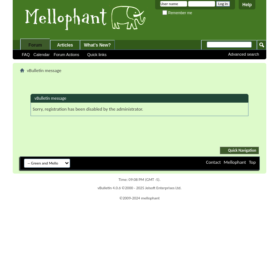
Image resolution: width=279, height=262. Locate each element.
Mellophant (235, 162)
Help (247, 4)
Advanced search (243, 54)
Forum (35, 45)
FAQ (26, 54)
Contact (213, 162)
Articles (65, 45)
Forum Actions (66, 54)
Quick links (96, 54)
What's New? (97, 45)
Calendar (41, 54)
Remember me (177, 13)
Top (252, 162)
